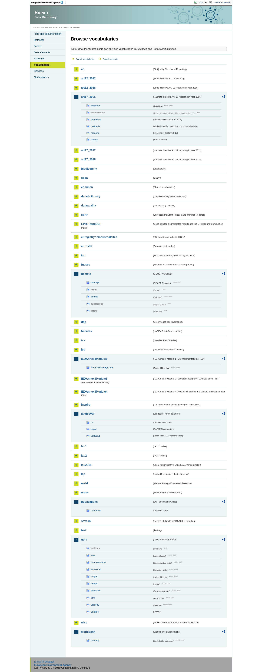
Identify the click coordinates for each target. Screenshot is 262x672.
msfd (84, 483)
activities (96, 105)
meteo (94, 583)
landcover (88, 413)
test (83, 530)
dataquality (88, 205)
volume (95, 611)
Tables (37, 46)
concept (95, 282)
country (95, 640)
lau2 (84, 455)
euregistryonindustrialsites (99, 237)
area (93, 555)
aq (83, 69)
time (93, 597)
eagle (94, 429)
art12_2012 (88, 78)
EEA (48, 2)
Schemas (39, 58)
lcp (83, 474)
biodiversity (89, 168)
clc (92, 422)
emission (96, 569)
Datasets (39, 40)
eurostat (86, 246)
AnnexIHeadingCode (102, 367)
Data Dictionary (60, 27)
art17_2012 (88, 150)
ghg (83, 321)
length (94, 576)
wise (84, 622)
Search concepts (110, 59)
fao (83, 255)
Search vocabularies (85, 59)
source (94, 296)
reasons (95, 133)
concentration (98, 562)
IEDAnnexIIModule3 (94, 378)
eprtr (84, 214)
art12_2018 (88, 87)
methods (95, 126)
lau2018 (86, 464)
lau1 (84, 446)
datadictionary (90, 196)
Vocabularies (42, 64)
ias (83, 340)
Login (200, 2)
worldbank (88, 631)
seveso (86, 521)
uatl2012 (95, 436)
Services (39, 71)
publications (89, 501)
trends (94, 139)
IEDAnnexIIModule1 (94, 358)
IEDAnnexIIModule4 (94, 391)
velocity (95, 604)
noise (85, 492)
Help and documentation (47, 33)
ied (83, 349)
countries (96, 119)
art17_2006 (88, 96)
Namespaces (41, 77)
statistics (96, 590)
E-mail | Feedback (44, 661)
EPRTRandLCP (91, 223)
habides (86, 331)
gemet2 (86, 273)
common (87, 187)
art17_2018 (88, 159)
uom (84, 539)
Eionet (48, 27)
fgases (85, 264)
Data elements (42, 52)
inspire (85, 404)
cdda (84, 177)
